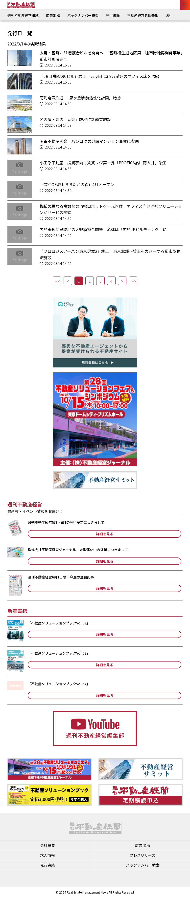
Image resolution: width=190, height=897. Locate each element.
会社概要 (47, 845)
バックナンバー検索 (82, 15)
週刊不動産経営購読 (23, 15)
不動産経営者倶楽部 (142, 15)
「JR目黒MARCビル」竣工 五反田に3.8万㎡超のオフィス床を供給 (99, 76)
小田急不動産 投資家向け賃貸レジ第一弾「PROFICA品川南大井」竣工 (103, 163)
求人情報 (47, 855)
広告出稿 (53, 15)
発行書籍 (113, 15)
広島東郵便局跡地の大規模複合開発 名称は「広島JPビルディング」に (103, 229)
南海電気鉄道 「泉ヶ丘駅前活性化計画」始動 (80, 98)
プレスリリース (142, 855)
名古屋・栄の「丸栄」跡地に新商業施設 (75, 119)
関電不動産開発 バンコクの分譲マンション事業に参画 (89, 141)
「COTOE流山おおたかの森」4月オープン (77, 184)
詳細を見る (104, 533)
